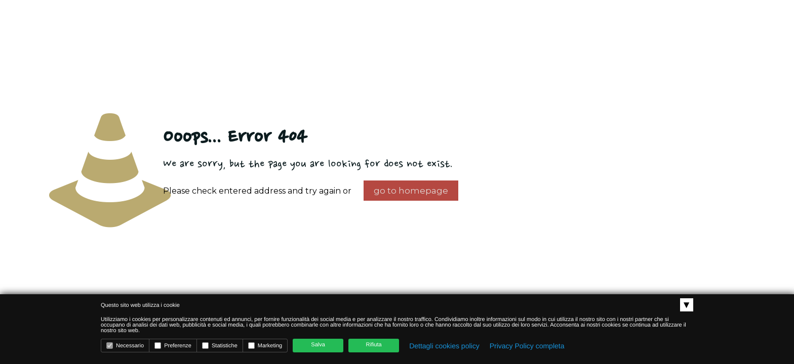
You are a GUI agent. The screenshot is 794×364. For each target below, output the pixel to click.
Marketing (265, 345)
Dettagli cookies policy (444, 346)
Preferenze (172, 345)
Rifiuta (374, 345)
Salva (318, 345)
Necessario (125, 345)
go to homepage (411, 191)
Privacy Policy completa (527, 346)
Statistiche (219, 345)
